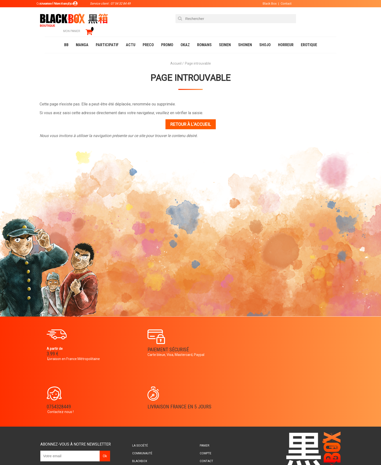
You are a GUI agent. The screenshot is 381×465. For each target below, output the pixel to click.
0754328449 (210, 343)
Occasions (152, 451)
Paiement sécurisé (145, 343)
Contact (274, 3)
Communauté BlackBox (117, 451)
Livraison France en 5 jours (295, 346)
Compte (199, 396)
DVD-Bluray (80, 451)
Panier (198, 388)
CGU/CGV (199, 411)
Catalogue (54, 451)
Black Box (258, 3)
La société (146, 388)
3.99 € (58, 347)
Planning (145, 411)
